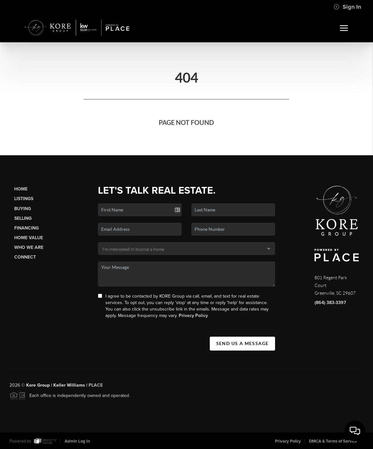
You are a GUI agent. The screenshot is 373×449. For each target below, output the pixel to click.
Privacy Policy (193, 315)
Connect (25, 257)
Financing (26, 228)
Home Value (28, 237)
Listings (23, 198)
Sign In (347, 7)
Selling (23, 218)
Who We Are (28, 247)
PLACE (96, 387)
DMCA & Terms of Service (333, 441)
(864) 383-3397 (330, 302)
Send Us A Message (242, 343)
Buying (22, 208)
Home (20, 189)
